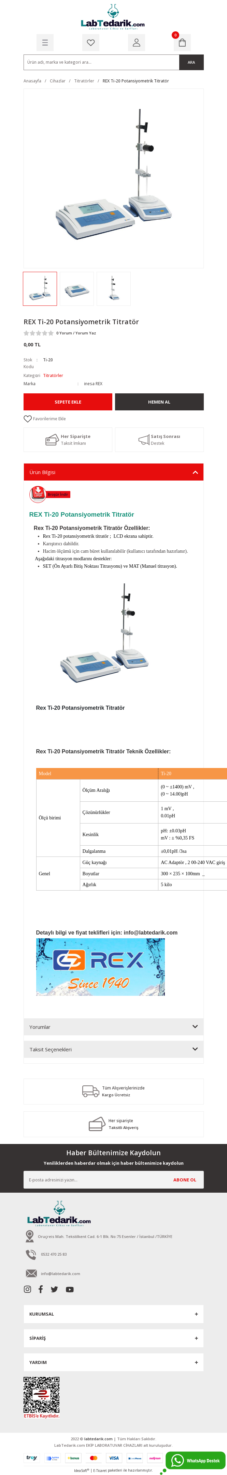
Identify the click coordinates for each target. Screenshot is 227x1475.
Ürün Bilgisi (42, 472)
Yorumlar (40, 1026)
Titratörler (53, 375)
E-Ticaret (100, 1470)
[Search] (114, 62)
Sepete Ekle (68, 402)
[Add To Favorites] (114, 419)
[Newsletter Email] (114, 1180)
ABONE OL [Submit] (184, 1180)
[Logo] (113, 17)
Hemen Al (159, 402)
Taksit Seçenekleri (50, 1049)
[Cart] (182, 42)
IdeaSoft (81, 1470)
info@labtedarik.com (151, 933)
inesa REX (93, 383)
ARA (191, 62)
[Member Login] (136, 42)
